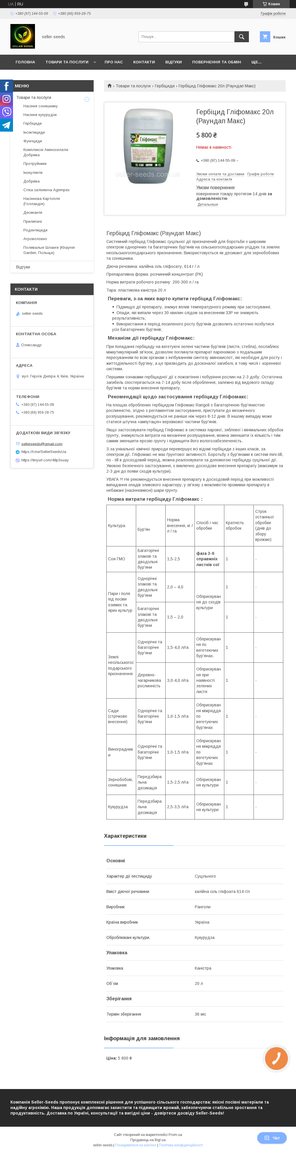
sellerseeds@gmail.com (41, 443)
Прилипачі (32, 221)
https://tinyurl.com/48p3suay (45, 460)
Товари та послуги (66, 62)
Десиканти (32, 212)
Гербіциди (165, 86)
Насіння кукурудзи (40, 115)
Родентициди (35, 230)
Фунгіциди (32, 141)
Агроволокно (35, 239)
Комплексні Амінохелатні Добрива (45, 152)
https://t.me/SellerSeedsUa (43, 452)
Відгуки (173, 62)
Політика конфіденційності (181, 1145)
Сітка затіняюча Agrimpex (46, 190)
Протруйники (35, 163)
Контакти (144, 62)
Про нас (114, 62)
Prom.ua (175, 1135)
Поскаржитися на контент (135, 1145)
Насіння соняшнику (40, 106)
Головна (25, 62)
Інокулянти (32, 172)
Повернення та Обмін (216, 62)
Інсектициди (34, 132)
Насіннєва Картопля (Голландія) (41, 201)
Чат (272, 1138)
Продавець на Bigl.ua (148, 1140)
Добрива (31, 181)
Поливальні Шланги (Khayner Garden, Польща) (49, 250)
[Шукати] (241, 36)
